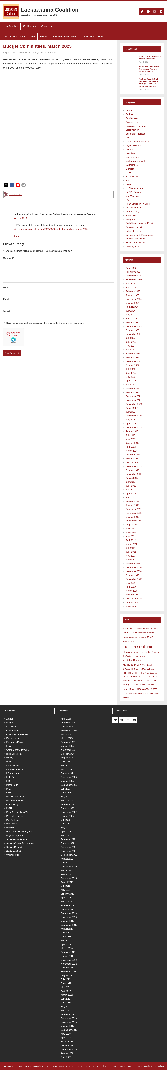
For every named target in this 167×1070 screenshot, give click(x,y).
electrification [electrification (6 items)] (133, 637)
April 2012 (131, 540)
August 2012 (132, 524)
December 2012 (134, 509)
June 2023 (131, 342)
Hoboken (130, 153)
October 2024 (132, 303)
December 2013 (134, 462)
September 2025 (134, 279)
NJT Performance (134, 192)
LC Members (132, 165)
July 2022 (130, 369)
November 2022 (134, 361)
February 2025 (133, 291)
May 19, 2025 (20, 218)
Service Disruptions (135, 239)
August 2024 (132, 307)
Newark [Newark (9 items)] (149, 665)
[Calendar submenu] (51, 26)
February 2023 (133, 353)
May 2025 (131, 283)
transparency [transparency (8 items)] (127, 693)
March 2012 (132, 544)
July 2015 (130, 435)
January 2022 (132, 392)
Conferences (132, 122)
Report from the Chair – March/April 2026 (150, 57)
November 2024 (134, 299)
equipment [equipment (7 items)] (142, 637)
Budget (36, 52)
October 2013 (132, 470)
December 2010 (134, 567)
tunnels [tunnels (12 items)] (157, 693)
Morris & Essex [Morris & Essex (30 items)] (132, 664)
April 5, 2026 (144, 62)
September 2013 (134, 474)
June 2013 (131, 486)
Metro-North (132, 176)
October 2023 (132, 330)
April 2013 (131, 493)
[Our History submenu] (35, 26)
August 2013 (132, 478)
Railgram (130, 219)
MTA (128, 180)
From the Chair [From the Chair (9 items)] (128, 642)
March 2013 (132, 497)
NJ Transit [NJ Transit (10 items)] (135, 669)
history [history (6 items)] (136, 652)
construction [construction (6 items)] (150, 633)
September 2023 (134, 334)
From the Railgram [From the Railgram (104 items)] (138, 647)
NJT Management (134, 188)
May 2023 (131, 346)
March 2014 (132, 451)
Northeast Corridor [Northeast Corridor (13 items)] (131, 673)
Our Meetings (132, 196)
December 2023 (134, 326)
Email (6, 299)
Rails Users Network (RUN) (139, 223)
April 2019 (131, 423)
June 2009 (131, 606)
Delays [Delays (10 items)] (125, 637)
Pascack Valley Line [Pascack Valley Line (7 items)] (145, 677)
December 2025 (134, 276)
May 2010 (131, 583)
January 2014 (132, 458)
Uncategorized (48, 52)
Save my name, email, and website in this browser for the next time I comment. (45, 323)
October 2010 (132, 575)
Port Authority (132, 211)
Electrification (132, 130)
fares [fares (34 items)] (150, 637)
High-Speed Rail (134, 145)
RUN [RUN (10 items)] (154, 681)
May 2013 (131, 489)
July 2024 (130, 311)
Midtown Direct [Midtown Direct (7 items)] (141, 656)
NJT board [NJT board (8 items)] (126, 669)
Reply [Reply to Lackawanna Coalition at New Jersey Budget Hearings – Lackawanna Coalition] (16, 236)
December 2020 (134, 416)
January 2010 (132, 595)
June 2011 (131, 552)
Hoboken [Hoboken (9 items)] (143, 652)
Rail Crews (131, 215)
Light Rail (130, 169)
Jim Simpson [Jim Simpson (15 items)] (154, 652)
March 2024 (132, 318)
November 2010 (134, 571)
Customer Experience (136, 126)
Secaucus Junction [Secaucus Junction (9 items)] (147, 685)
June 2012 (131, 532)
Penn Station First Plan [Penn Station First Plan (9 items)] (131, 681)
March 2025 (132, 287)
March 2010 (132, 591)
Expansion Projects (135, 134)
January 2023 (132, 357)
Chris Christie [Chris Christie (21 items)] (130, 632)
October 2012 (132, 517)
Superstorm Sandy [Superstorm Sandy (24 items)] (146, 688)
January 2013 (132, 505)
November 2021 (134, 400)
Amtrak (129, 110)
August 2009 (132, 602)
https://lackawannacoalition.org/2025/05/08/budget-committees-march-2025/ (50, 229)
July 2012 (130, 528)
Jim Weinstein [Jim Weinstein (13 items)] (129, 656)
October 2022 (132, 365)
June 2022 (131, 373)
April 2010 (131, 587)
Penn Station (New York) (138, 204)
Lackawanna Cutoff (135, 161)
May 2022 (131, 377)
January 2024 (132, 322)
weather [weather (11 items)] (126, 697)
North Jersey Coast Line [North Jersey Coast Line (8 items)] (149, 673)
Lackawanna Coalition (49, 10)
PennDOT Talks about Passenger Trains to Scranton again (149, 68)
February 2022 (133, 388)
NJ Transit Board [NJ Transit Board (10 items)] (147, 669)
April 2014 (131, 447)
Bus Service (132, 118)
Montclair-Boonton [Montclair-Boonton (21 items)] (132, 660)
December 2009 (134, 598)
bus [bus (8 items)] (151, 628)
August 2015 (132, 431)
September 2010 (134, 579)
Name (7, 287)
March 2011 (132, 559)
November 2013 (134, 466)
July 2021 (130, 412)
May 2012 (131, 536)
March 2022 (132, 384)
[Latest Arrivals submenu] (17, 26)
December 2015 (134, 427)
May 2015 (131, 439)
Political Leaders (134, 207)
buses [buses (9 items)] (156, 628)
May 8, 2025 (9, 52)
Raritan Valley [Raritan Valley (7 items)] (145, 681)
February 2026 (133, 272)
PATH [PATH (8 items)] (155, 677)
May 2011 (131, 556)
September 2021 (134, 404)
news (128, 184)
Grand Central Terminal (137, 141)
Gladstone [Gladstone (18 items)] (128, 652)
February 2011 (133, 563)
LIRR (128, 173)
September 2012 (134, 521)
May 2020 (131, 419)
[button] (6, 185)
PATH (128, 200)
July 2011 (130, 548)
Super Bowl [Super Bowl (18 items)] (128, 689)
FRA (128, 137)
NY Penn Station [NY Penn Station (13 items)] (130, 677)
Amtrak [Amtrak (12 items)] (126, 628)
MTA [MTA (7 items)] (143, 665)
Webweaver (15, 194)
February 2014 (133, 454)
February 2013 (133, 501)
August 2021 (132, 408)
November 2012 (134, 513)
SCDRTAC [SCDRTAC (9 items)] (134, 685)
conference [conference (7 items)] (142, 633)
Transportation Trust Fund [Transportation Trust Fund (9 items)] (143, 693)
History (129, 149)
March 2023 (132, 349)
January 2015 (132, 443)
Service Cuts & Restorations (140, 235)
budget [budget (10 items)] (146, 628)
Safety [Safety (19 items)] (126, 684)
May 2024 (131, 314)
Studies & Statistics (135, 242)
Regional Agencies (135, 227)
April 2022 (131, 381)
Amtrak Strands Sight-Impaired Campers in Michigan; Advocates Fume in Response (149, 82)
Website (7, 311)
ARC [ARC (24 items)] (132, 628)
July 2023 (130, 338)
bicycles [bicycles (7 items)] (139, 628)
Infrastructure (132, 157)
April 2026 (131, 268)
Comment (8, 258)
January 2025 (132, 295)
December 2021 (134, 396)
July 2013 (130, 482)
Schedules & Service (136, 231)
